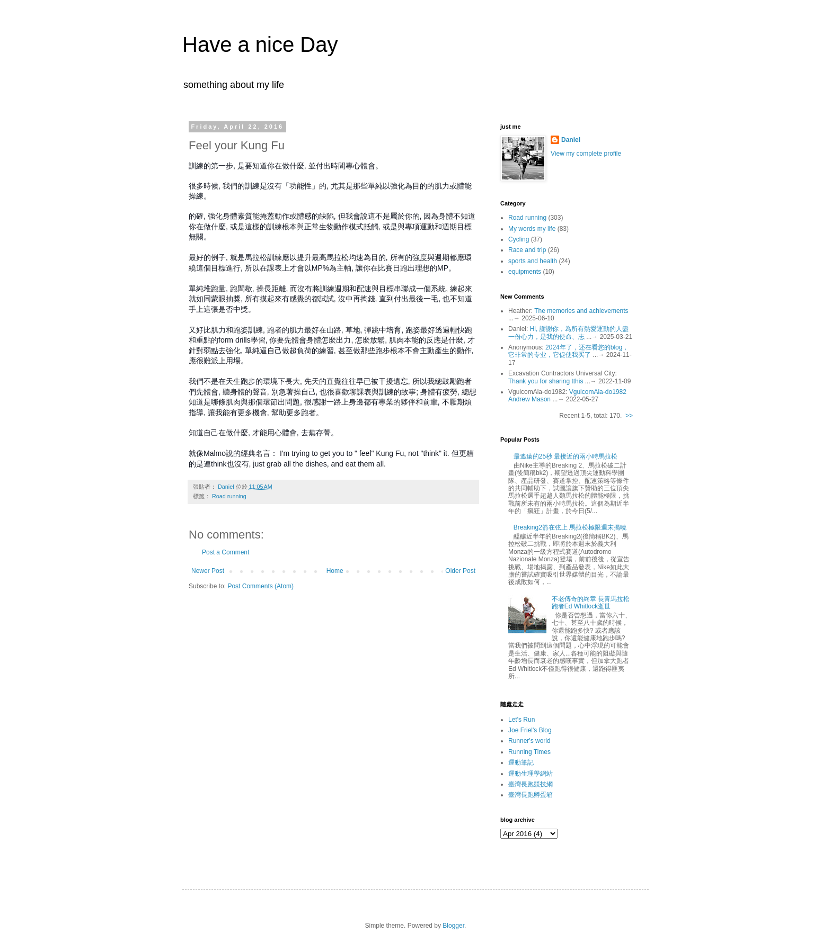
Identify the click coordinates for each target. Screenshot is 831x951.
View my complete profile (586, 153)
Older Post (460, 571)
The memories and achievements (581, 311)
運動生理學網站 (530, 773)
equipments (524, 271)
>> (629, 415)
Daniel (570, 139)
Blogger (453, 925)
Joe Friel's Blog (530, 730)
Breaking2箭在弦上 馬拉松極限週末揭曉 (570, 527)
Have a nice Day (260, 44)
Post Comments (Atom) (260, 586)
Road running (229, 496)
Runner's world (529, 740)
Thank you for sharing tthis (545, 381)
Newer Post (207, 571)
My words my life (531, 228)
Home (334, 571)
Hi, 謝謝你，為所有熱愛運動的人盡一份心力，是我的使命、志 (568, 332)
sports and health (532, 261)
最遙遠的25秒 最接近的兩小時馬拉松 (566, 456)
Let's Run (521, 719)
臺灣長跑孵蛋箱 (530, 795)
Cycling (518, 239)
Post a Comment (225, 552)
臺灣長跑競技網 (530, 784)
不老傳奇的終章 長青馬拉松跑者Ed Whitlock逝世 (591, 602)
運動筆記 (521, 762)
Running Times (529, 752)
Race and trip (527, 250)
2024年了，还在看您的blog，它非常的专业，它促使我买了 (568, 351)
